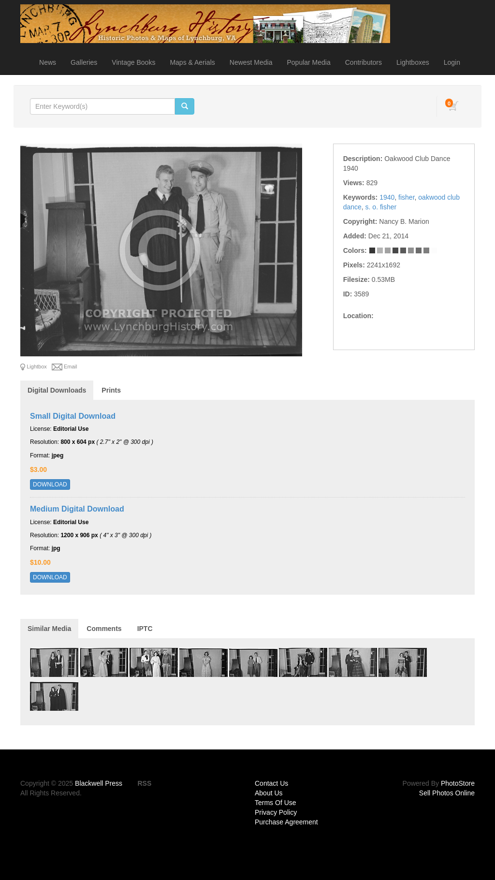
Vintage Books (133, 62)
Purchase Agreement (286, 822)
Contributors (363, 62)
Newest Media (251, 62)
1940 (386, 197)
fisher (406, 197)
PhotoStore (458, 783)
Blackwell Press (98, 783)
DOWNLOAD (50, 484)
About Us (269, 793)
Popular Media (308, 62)
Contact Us (271, 783)
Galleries (84, 62)
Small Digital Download (73, 416)
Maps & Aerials (192, 62)
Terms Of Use (275, 803)
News (47, 62)
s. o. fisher (381, 207)
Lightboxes (412, 62)
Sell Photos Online (447, 793)
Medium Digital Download (77, 509)
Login (452, 62)
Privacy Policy (276, 812)
